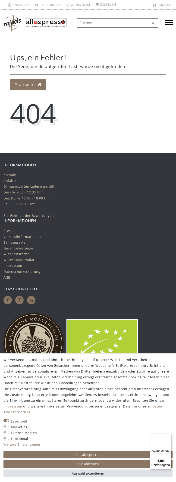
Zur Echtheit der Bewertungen (28, 215)
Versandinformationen (22, 236)
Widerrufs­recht (16, 254)
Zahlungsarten (15, 242)
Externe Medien (24, 433)
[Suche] (153, 23)
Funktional (19, 438)
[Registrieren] (48, 4)
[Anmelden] (19, 4)
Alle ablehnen (88, 464)
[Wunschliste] (78, 4)
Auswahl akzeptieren (88, 473)
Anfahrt (9, 180)
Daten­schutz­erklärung (21, 271)
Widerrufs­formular (19, 260)
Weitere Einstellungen (21, 444)
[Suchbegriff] (117, 23)
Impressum (12, 265)
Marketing (19, 427)
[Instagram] (19, 300)
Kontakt (9, 175)
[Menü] (168, 436)
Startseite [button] (28, 84)
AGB (6, 277)
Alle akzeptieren (88, 454)
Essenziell (19, 421)
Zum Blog (108, 4)
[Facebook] (7, 300)
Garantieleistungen (19, 248)
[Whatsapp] (31, 300)
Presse (8, 230)
